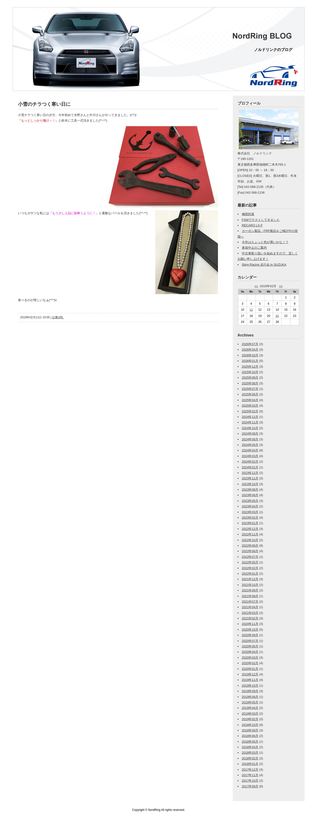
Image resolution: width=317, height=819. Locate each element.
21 (277, 316)
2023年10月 (250, 484)
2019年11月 (250, 680)
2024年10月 (250, 428)
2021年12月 (250, 579)
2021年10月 (250, 585)
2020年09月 (250, 635)
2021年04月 (250, 607)
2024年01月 (250, 467)
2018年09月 (250, 730)
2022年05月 (250, 562)
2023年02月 (250, 517)
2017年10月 (250, 780)
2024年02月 (250, 461)
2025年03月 (250, 405)
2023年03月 (250, 512)
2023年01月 (250, 523)
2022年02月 (250, 568)
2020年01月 (250, 669)
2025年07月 (250, 389)
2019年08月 (250, 697)
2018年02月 (250, 758)
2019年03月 (250, 713)
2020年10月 (250, 629)
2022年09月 (250, 545)
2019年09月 (250, 691)
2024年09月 (250, 433)
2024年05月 (250, 445)
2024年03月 (250, 456)
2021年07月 (250, 601)
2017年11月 (250, 775)
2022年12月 (250, 529)
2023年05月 (250, 501)
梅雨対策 (248, 214)
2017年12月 (250, 769)
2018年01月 (250, 764)
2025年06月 (250, 394)
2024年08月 (250, 439)
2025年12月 (250, 366)
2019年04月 (250, 708)
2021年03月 (250, 613)
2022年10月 (250, 540)
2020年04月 (250, 652)
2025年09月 (250, 377)
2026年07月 (250, 344)
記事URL (58, 317)
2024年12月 (250, 417)
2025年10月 (250, 372)
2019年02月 (250, 719)
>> (281, 286)
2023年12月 (250, 473)
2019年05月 (250, 702)
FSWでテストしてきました (261, 220)
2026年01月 (250, 361)
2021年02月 (250, 618)
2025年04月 (250, 400)
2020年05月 (250, 646)
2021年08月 (250, 596)
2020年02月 (250, 663)
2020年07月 (250, 641)
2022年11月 (250, 534)
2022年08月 (250, 551)
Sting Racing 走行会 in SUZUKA (264, 264)
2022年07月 (250, 557)
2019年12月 (250, 674)
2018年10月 (250, 725)
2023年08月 (250, 489)
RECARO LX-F (252, 225)
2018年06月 (250, 736)
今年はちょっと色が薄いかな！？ (265, 242)
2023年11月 (250, 478)
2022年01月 (250, 573)
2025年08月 (250, 383)
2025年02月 (250, 411)
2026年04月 (250, 349)
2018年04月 (250, 747)
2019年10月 (250, 685)
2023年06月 (250, 495)
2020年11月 (250, 624)
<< (256, 286)
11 (251, 309)
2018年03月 (250, 752)
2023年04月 (250, 506)
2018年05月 (250, 741)
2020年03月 (250, 657)
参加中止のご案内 (254, 247)
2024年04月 (250, 450)
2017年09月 (250, 786)
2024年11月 (250, 422)
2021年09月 (250, 590)
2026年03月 (250, 355)
